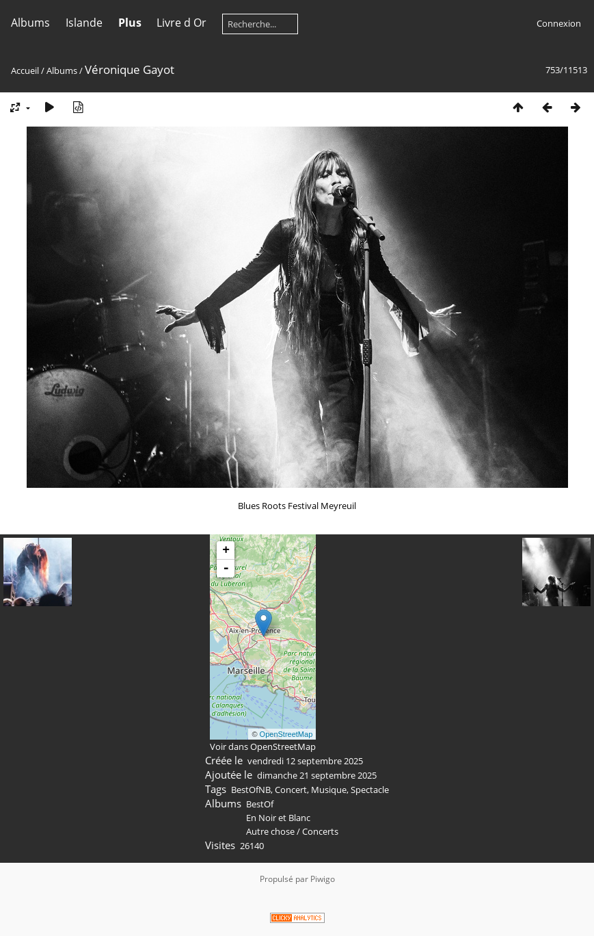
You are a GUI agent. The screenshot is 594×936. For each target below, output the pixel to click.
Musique (329, 789)
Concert (291, 789)
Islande (84, 22)
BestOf (259, 804)
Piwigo (322, 879)
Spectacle (370, 789)
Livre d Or (181, 22)
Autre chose (270, 831)
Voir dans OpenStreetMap (263, 746)
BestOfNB (251, 789)
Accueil (25, 70)
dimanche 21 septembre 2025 (317, 775)
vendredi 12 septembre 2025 (305, 761)
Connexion (559, 23)
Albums (30, 22)
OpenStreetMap (286, 734)
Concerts (320, 831)
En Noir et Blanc (278, 817)
